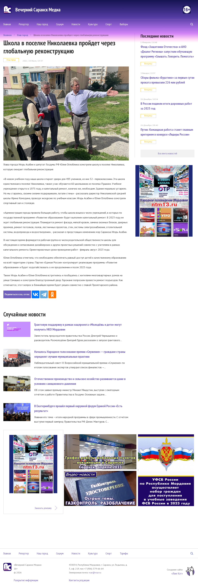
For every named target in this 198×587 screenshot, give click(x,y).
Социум (60, 24)
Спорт (109, 24)
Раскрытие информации (26, 580)
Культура (92, 24)
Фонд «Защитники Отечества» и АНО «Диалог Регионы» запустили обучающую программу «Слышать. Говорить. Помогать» (167, 51)
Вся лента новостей (167, 153)
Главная (7, 24)
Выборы (124, 24)
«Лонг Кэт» (177, 573)
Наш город (42, 24)
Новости (76, 24)
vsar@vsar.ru (95, 572)
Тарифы (124, 553)
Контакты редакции (79, 580)
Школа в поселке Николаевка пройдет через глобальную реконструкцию (70, 35)
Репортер (24, 24)
